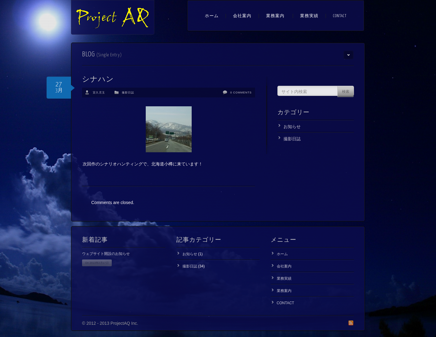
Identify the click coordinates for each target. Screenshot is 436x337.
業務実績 (309, 16)
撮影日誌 (128, 92)
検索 (345, 92)
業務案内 (275, 16)
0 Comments (241, 92)
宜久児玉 (99, 92)
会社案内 (242, 16)
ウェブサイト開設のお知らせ (106, 254)
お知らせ (292, 126)
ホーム (212, 16)
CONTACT (340, 16)
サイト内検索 (294, 91)
